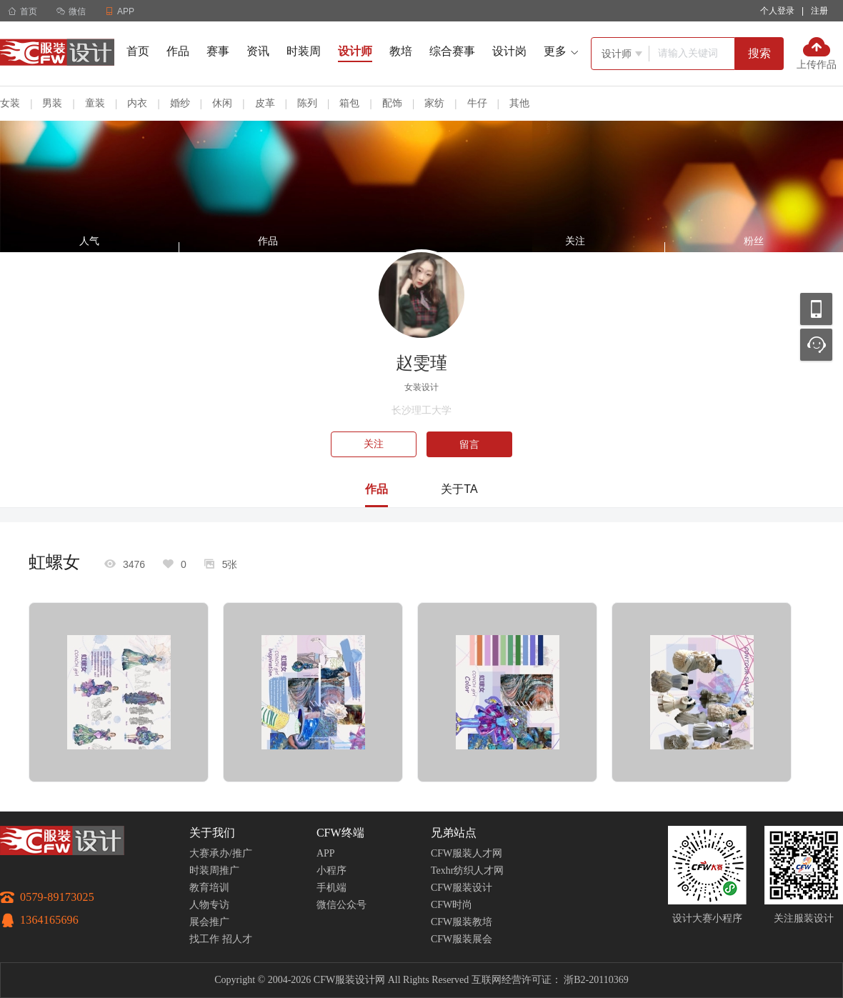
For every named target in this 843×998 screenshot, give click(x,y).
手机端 (331, 887)
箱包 (349, 103)
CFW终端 (340, 833)
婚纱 (180, 103)
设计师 (355, 51)
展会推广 (209, 922)
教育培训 (209, 887)
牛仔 (477, 103)
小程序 (331, 870)
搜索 (759, 53)
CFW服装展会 (461, 939)
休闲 (222, 103)
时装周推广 (214, 870)
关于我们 (212, 833)
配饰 (392, 103)
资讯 (257, 51)
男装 (52, 103)
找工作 (204, 939)
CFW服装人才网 (466, 853)
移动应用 (816, 309)
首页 (22, 11)
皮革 (265, 103)
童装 (95, 103)
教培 (400, 51)
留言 (469, 444)
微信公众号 (341, 904)
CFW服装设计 (461, 887)
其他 (519, 103)
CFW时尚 (451, 904)
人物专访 (209, 904)
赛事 (217, 51)
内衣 (137, 103)
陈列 (307, 103)
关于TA (459, 489)
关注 (374, 444)
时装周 (303, 51)
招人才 (237, 939)
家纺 (434, 103)
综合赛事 (452, 51)
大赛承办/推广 (220, 853)
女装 (10, 103)
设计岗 (509, 51)
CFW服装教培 (461, 922)
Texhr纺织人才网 (467, 870)
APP (325, 853)
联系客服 (816, 345)
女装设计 (421, 387)
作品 (177, 51)
